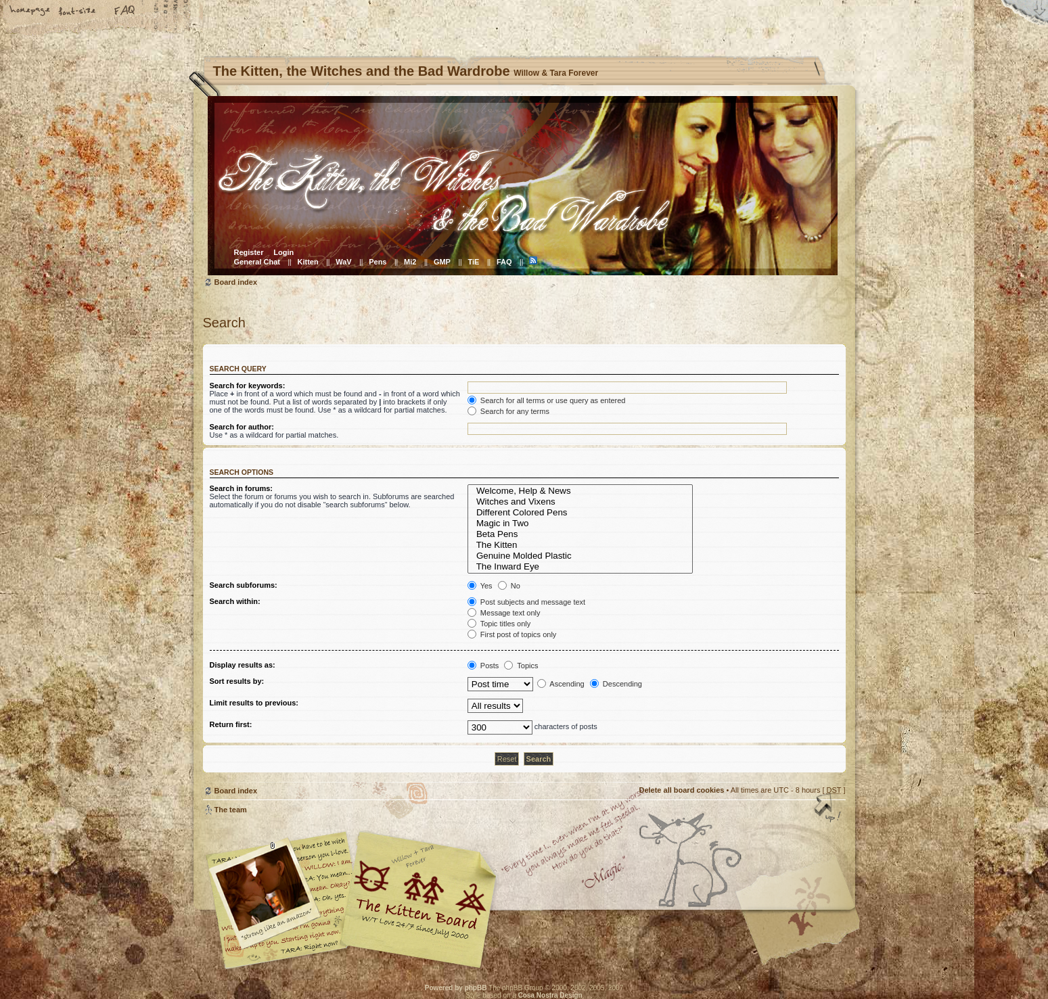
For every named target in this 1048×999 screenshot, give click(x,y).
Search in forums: (241, 488)
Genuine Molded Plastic (580, 556)
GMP (442, 262)
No (509, 586)
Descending (616, 684)
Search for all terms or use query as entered (547, 400)
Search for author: (242, 427)
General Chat (257, 262)
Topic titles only (499, 624)
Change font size (77, 11)
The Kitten (580, 545)
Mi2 (410, 262)
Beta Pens (580, 534)
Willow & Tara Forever (419, 895)
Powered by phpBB (456, 988)
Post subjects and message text (526, 602)
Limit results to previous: (254, 703)
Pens (377, 262)
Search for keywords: (248, 385)
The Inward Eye (580, 566)
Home (30, 11)
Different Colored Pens (580, 512)
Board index (523, 185)
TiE (473, 262)
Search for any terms (508, 411)
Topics (521, 665)
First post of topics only (512, 634)
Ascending (561, 684)
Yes (480, 586)
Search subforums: (243, 585)
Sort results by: (237, 681)
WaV (343, 262)
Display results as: (242, 665)
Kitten (308, 262)
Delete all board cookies (681, 790)
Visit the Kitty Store (805, 930)
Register (249, 252)
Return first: (231, 724)
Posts (483, 665)
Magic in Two (580, 523)
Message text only (504, 613)
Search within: (235, 601)
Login (283, 252)
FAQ (125, 11)
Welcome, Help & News (580, 491)
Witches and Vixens (580, 501)
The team (230, 810)
